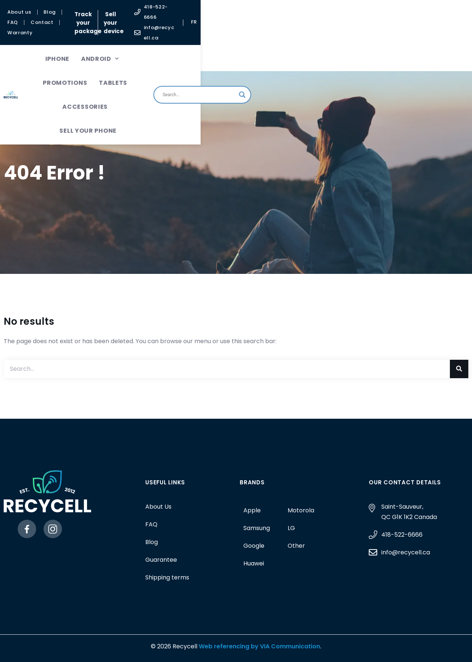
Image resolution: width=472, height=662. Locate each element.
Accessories (285, 33)
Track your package (200, 10)
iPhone (93, 33)
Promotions (188, 33)
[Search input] (393, 45)
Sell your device (265, 10)
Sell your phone (200, 57)
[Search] (459, 369)
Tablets (236, 33)
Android (136, 33)
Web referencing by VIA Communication (258, 646)
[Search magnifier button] (436, 45)
